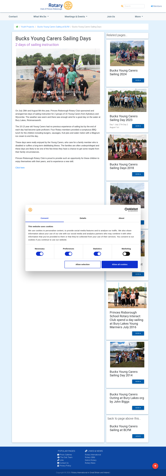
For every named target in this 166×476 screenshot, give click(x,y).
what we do (40, 16)
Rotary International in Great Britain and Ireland (90, 472)
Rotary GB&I (90, 457)
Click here (20, 168)
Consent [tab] (44, 218)
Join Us (111, 16)
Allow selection (83, 264)
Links (60, 460)
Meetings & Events (75, 16)
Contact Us (63, 463)
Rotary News (90, 463)
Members (156, 6)
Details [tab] (83, 218)
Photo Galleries (64, 455)
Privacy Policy (64, 466)
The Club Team (64, 457)
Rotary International (93, 455)
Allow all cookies (119, 264)
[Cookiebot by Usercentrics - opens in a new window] (126, 210)
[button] (22, 76)
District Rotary (90, 460)
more (138, 80)
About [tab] (121, 218)
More (138, 16)
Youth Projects (27, 26)
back (138, 436)
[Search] (134, 6)
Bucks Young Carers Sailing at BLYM (53, 26)
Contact (13, 16)
